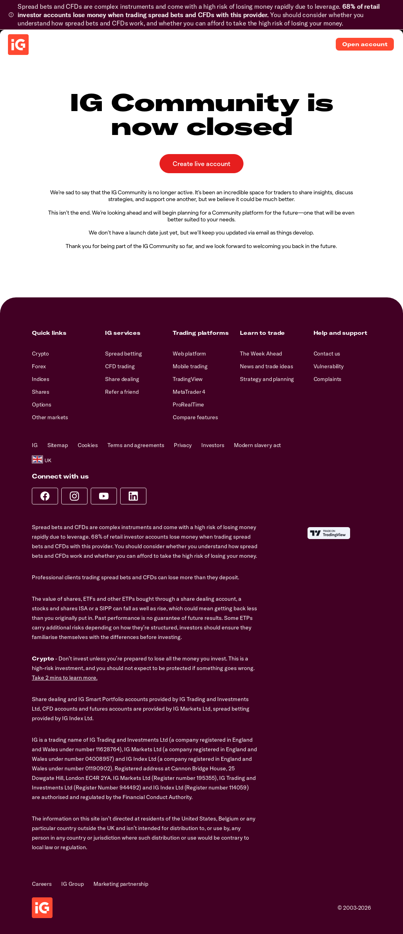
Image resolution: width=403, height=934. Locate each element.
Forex (39, 366)
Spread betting (123, 353)
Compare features (195, 417)
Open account (364, 44)
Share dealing (122, 379)
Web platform (189, 353)
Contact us (327, 353)
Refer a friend (121, 391)
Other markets (50, 417)
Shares (40, 391)
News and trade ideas (266, 366)
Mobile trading (190, 366)
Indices (40, 379)
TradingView (187, 379)
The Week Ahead (261, 353)
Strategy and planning (267, 379)
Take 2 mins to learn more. (64, 677)
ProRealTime (188, 404)
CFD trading (119, 366)
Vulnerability (328, 366)
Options (41, 404)
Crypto (40, 353)
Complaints (327, 379)
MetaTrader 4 (189, 391)
